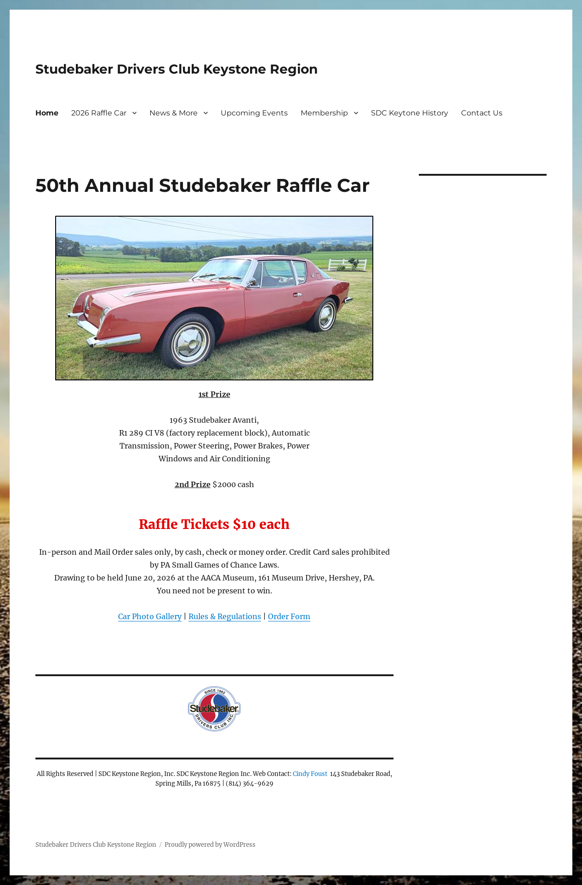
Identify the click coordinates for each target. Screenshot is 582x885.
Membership (324, 113)
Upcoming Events (254, 113)
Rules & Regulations (224, 616)
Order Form (289, 616)
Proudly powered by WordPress (210, 845)
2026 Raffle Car (98, 113)
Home (46, 113)
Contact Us (481, 113)
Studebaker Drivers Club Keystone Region (176, 69)
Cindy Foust (310, 774)
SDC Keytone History (409, 113)
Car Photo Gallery (150, 616)
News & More (173, 113)
